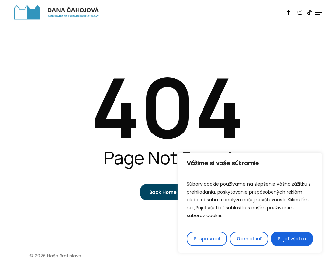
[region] (250, 203)
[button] (318, 12)
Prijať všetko (292, 238)
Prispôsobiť (207, 238)
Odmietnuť (249, 238)
